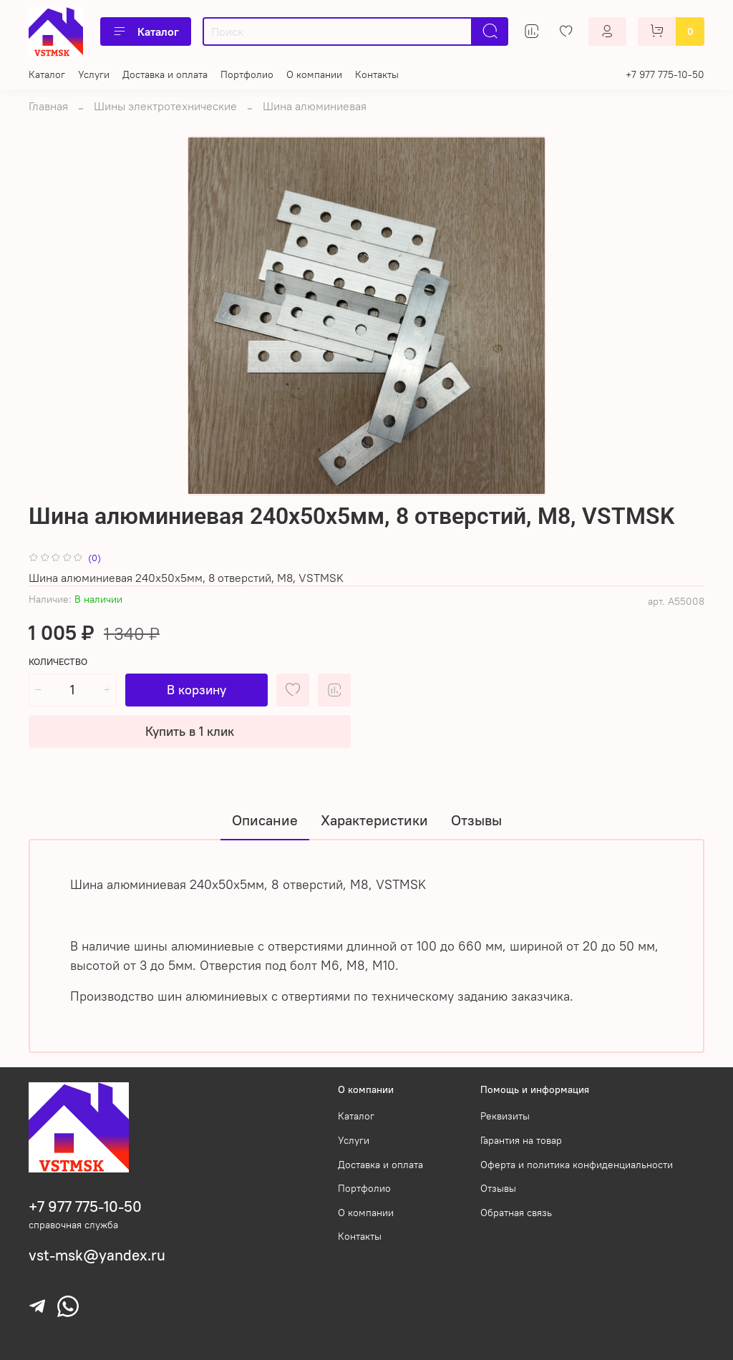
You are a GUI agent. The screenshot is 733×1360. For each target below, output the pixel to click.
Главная (48, 106)
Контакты (377, 74)
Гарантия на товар (521, 1140)
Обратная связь (516, 1212)
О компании (314, 74)
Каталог (145, 31)
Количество (58, 661)
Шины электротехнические (165, 106)
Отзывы (498, 1188)
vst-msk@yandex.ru (97, 1255)
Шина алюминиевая (314, 106)
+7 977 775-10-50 (665, 74)
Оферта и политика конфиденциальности (576, 1164)
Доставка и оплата (165, 74)
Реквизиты (505, 1115)
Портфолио (246, 74)
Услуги (94, 74)
